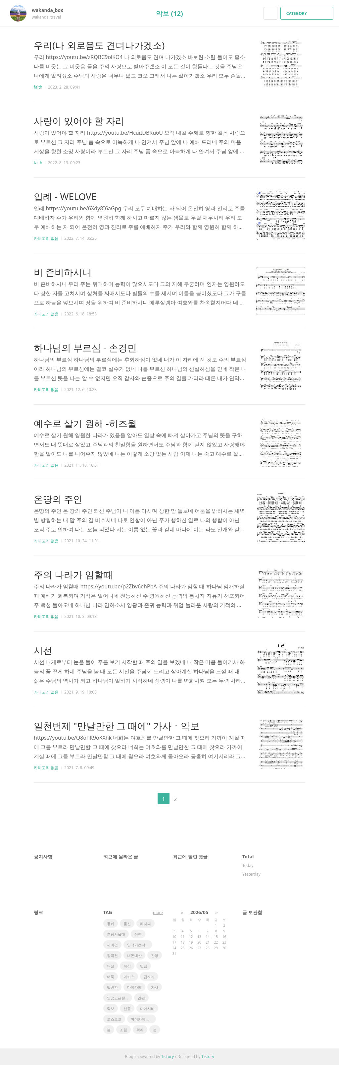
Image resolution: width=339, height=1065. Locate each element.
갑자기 (149, 976)
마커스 (128, 976)
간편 (141, 997)
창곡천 (112, 955)
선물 (127, 1008)
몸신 (127, 923)
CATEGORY (307, 13)
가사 (154, 987)
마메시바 (147, 1008)
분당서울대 (116, 934)
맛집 (143, 966)
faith (38, 87)
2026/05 (199, 912)
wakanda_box (51, 10)
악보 (110, 1008)
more (158, 912)
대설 (110, 966)
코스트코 (114, 1019)
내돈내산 (134, 955)
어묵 (110, 976)
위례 (140, 1029)
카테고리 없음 (46, 238)
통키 (110, 923)
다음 (192, 799)
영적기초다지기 (139, 944)
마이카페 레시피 (143, 1019)
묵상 (127, 966)
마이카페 (134, 987)
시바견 (112, 944)
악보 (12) (169, 13)
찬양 (154, 955)
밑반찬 (112, 987)
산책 (138, 934)
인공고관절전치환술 (119, 997)
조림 (123, 1029)
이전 (147, 799)
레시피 (145, 923)
